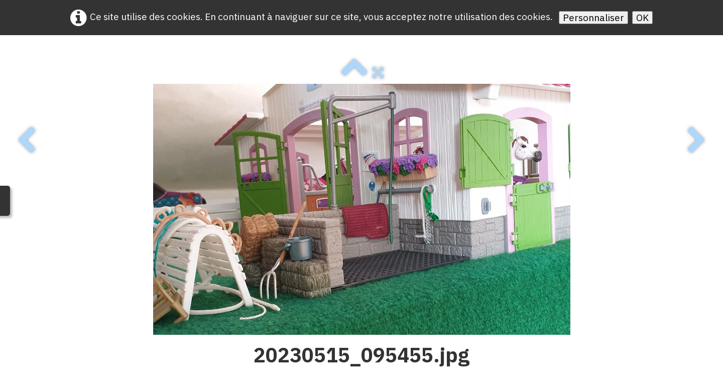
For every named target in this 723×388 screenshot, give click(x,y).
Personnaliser (593, 18)
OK (642, 18)
